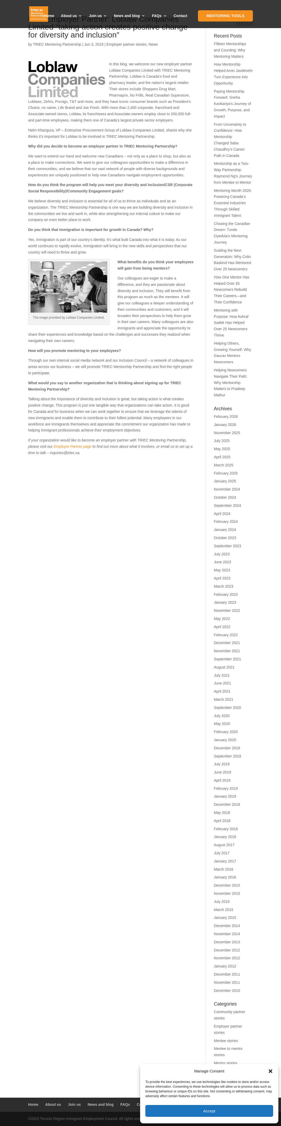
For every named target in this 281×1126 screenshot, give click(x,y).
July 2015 (222, 901)
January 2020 (225, 740)
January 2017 (225, 861)
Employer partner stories (126, 44)
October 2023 (225, 538)
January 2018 (225, 837)
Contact (180, 16)
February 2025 (226, 473)
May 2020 (222, 724)
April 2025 (222, 457)
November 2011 (227, 982)
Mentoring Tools (225, 16)
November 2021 (227, 651)
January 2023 (225, 602)
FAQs (157, 16)
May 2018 (222, 813)
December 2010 (227, 990)
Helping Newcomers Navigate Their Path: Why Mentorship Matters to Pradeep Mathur (230, 382)
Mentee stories (226, 1041)
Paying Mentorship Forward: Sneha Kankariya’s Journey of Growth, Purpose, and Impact (232, 103)
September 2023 (227, 546)
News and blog (127, 16)
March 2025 (223, 465)
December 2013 (227, 942)
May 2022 (222, 619)
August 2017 (224, 845)
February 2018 (226, 829)
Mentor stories (225, 1063)
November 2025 (227, 433)
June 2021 (222, 683)
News (153, 44)
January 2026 (225, 425)
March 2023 (223, 586)
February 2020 (226, 732)
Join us (95, 16)
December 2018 (227, 804)
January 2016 (225, 877)
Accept (209, 1111)
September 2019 (227, 756)
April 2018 (222, 821)
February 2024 (226, 521)
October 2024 (225, 497)
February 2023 (226, 594)
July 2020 (222, 716)
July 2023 (222, 554)
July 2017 (222, 853)
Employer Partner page (72, 446)
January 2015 (225, 917)
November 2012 (227, 958)
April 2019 (222, 780)
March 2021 (223, 699)
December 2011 (227, 974)
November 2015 (227, 893)
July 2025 (222, 441)
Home (49, 16)
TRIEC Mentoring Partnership (57, 44)
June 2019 (222, 772)
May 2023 (222, 570)
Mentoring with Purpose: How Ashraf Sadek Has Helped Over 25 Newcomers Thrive (231, 322)
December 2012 (227, 950)
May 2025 (222, 449)
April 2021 (222, 691)
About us (69, 16)
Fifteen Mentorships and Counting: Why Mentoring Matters (230, 50)
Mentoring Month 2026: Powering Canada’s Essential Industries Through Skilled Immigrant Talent (233, 203)
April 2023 (222, 578)
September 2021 (227, 659)
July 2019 (222, 764)
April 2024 (222, 514)
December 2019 (227, 748)
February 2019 (226, 788)
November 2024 (227, 489)
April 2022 (222, 627)
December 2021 (227, 643)
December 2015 (227, 885)
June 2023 (222, 562)
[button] (270, 1071)
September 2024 (227, 505)
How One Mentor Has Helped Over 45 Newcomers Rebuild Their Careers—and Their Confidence (231, 289)
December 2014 (227, 926)
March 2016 (223, 869)
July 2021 (222, 675)
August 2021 (224, 667)
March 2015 (223, 910)
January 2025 (225, 481)
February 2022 (226, 635)
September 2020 (227, 708)
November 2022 (227, 610)
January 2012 (225, 966)
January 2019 (225, 796)
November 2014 (227, 934)
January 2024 (225, 530)
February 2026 (226, 416)
